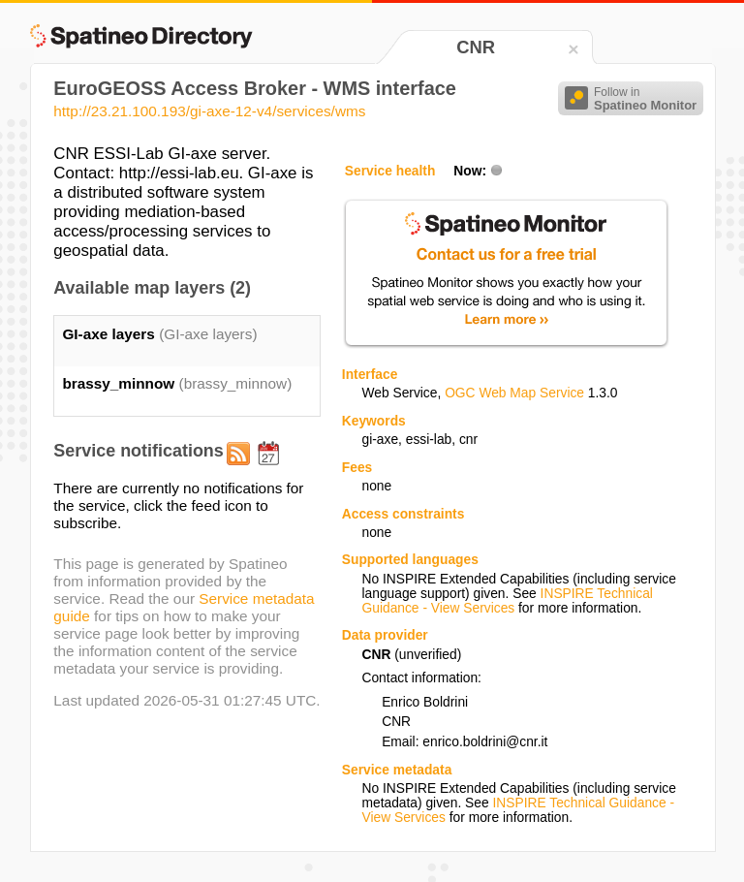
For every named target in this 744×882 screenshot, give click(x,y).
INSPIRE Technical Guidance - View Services (506, 600)
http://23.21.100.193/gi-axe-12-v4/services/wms (209, 111)
